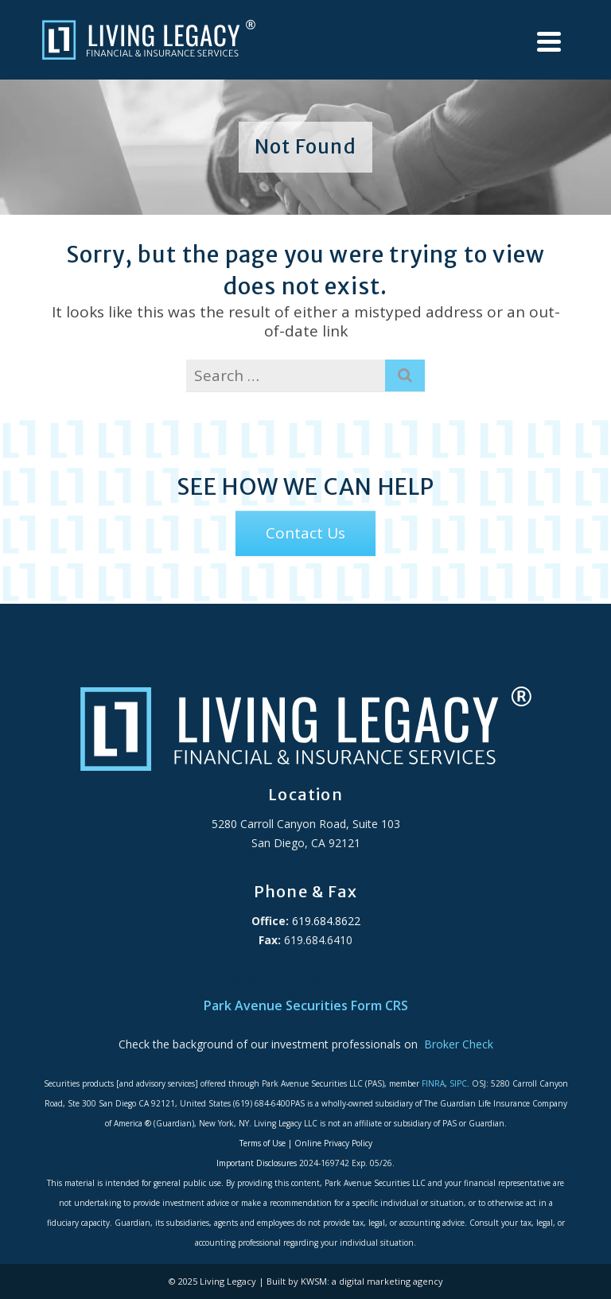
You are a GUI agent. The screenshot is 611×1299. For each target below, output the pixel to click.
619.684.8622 (324, 920)
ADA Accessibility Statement (305, 978)
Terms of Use (262, 1143)
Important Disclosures (256, 1163)
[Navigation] (549, 42)
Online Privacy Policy (333, 1143)
